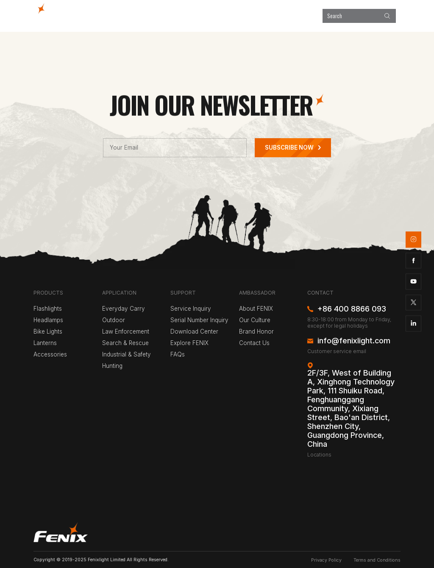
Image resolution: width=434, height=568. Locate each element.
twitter (414, 303)
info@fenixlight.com (353, 341)
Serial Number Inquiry (199, 320)
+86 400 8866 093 (351, 309)
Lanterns (45, 343)
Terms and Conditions (377, 560)
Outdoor (113, 320)
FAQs (177, 354)
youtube (414, 281)
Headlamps (48, 320)
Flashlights (47, 308)
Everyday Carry (123, 308)
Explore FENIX (239, 15)
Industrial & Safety (126, 354)
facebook (414, 261)
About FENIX (256, 308)
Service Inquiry (190, 308)
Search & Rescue (125, 343)
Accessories (50, 354)
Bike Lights (47, 331)
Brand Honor (256, 331)
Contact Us (254, 343)
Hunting (112, 365)
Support (273, 15)
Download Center (194, 331)
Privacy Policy (326, 560)
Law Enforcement (125, 331)
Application (200, 15)
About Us (304, 15)
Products (166, 15)
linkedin (414, 323)
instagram (414, 239)
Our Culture (254, 320)
